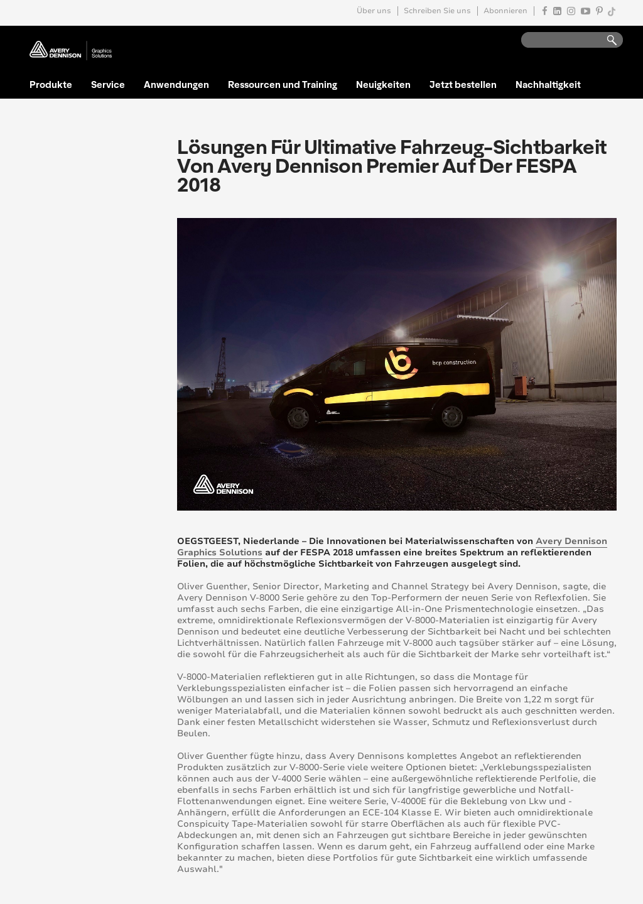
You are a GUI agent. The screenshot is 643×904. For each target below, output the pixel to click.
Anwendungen (176, 84)
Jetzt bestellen (463, 84)
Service (108, 84)
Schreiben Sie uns (437, 11)
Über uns (374, 11)
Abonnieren (505, 11)
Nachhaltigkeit (548, 84)
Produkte (51, 84)
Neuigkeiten (383, 84)
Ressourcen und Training (282, 84)
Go (606, 40)
